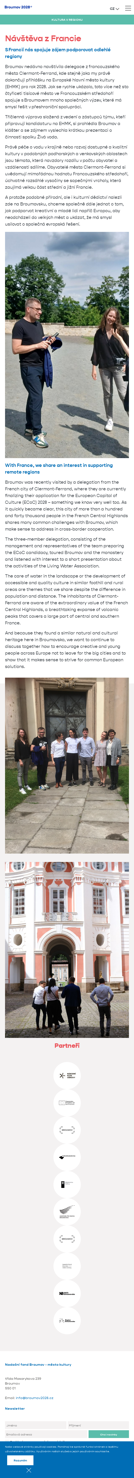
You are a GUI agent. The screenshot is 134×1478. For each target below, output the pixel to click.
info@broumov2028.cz (34, 1398)
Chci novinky (108, 1434)
